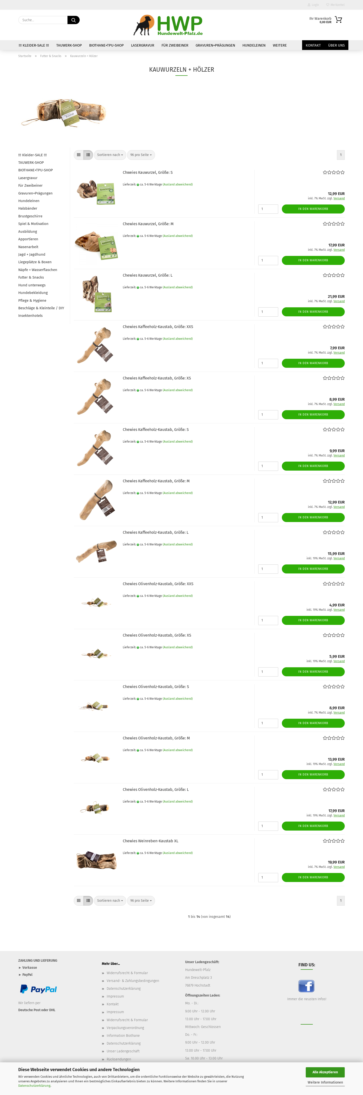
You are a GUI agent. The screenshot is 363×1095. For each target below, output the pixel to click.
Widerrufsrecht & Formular (127, 973)
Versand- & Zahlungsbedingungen (133, 981)
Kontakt (313, 45)
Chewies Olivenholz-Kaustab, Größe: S (156, 686)
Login (313, 5)
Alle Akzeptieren (325, 1072)
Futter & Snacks (31, 277)
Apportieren (28, 239)
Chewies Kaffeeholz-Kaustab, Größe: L (156, 532)
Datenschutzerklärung (34, 1085)
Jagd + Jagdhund (31, 254)
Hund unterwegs (32, 285)
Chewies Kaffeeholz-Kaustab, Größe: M (156, 481)
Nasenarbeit (28, 247)
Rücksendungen (119, 1059)
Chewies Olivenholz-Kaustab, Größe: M (156, 738)
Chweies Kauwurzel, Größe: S (148, 172)
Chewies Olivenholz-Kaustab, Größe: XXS (158, 583)
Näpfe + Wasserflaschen (37, 270)
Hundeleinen (254, 45)
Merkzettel (335, 5)
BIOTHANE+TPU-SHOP (106, 45)
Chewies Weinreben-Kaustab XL (150, 841)
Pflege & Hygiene (32, 300)
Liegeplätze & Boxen (35, 262)
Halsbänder (27, 208)
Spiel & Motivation (33, 224)
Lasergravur (142, 45)
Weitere (280, 45)
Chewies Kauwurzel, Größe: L (147, 275)
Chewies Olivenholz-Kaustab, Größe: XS (157, 635)
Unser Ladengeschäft (123, 1051)
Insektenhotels (30, 315)
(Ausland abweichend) (178, 184)
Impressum (115, 996)
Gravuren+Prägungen (215, 45)
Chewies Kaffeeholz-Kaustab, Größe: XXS (158, 326)
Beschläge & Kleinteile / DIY (41, 308)
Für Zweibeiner (175, 45)
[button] (79, 155)
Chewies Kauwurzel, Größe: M (148, 224)
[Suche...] (73, 20)
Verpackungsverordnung (125, 1028)
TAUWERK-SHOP (69, 45)
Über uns (336, 45)
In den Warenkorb (313, 209)
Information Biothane (123, 1036)
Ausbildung (27, 231)
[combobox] (110, 155)
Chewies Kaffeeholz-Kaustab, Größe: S (156, 429)
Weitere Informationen (325, 1082)
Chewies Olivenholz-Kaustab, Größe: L (156, 789)
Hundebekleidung (33, 293)
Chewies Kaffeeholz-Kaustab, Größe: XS (157, 378)
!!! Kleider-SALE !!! (34, 45)
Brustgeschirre (30, 216)
